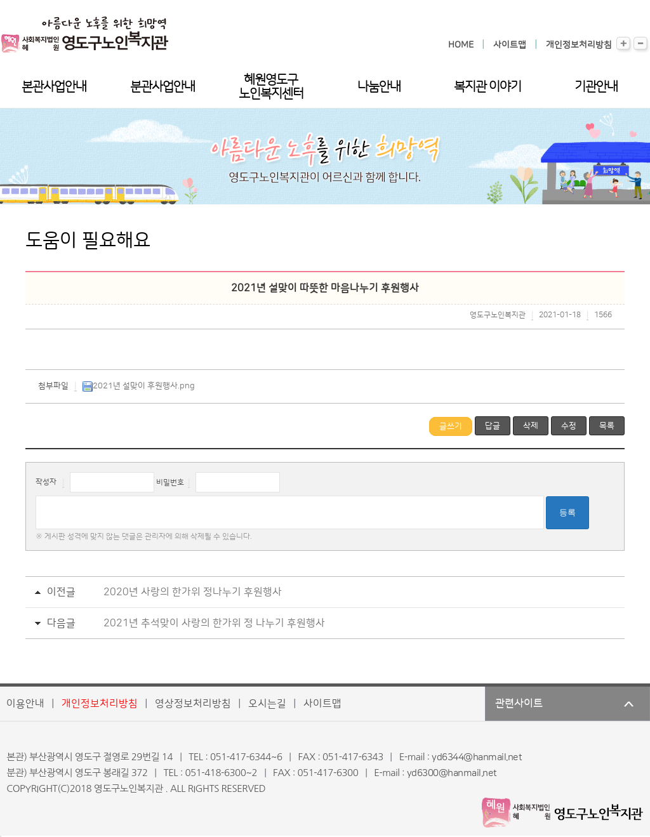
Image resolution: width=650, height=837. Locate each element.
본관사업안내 (54, 87)
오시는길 (267, 703)
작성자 (46, 482)
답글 (492, 425)
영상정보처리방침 (193, 703)
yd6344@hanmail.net (477, 757)
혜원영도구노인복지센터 (271, 87)
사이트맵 (509, 45)
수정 (568, 425)
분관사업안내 (162, 87)
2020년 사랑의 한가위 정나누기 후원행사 (192, 592)
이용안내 (25, 703)
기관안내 (596, 87)
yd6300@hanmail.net (452, 773)
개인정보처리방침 (579, 45)
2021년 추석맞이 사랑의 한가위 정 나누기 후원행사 (214, 623)
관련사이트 (519, 703)
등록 (567, 512)
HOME (461, 45)
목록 (606, 425)
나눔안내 (379, 87)
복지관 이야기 (487, 87)
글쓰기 (450, 426)
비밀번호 (170, 482)
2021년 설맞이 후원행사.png (139, 385)
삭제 (530, 425)
